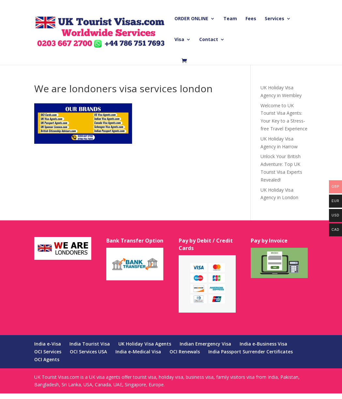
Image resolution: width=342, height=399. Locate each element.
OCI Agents (46, 359)
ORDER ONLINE (191, 19)
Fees (250, 19)
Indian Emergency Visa (205, 344)
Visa (179, 39)
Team (230, 19)
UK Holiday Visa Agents (144, 344)
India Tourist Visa (89, 344)
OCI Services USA (88, 351)
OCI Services (47, 351)
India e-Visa (47, 344)
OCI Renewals (185, 351)
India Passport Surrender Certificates (250, 351)
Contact (208, 39)
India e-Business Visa (263, 344)
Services (274, 19)
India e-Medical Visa (138, 351)
